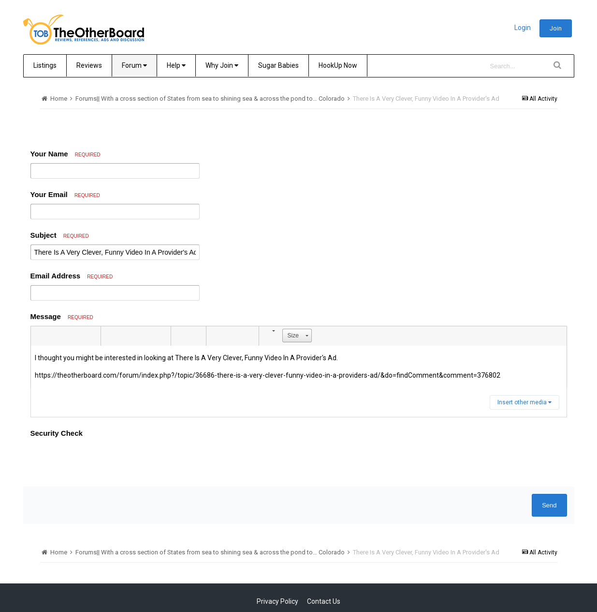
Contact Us (323, 563)
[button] (39, 336)
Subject (59, 235)
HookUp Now (338, 65)
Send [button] (549, 467)
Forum (134, 65)
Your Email (65, 194)
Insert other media (524, 402)
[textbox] (299, 367)
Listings (45, 65)
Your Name (65, 154)
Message (61, 316)
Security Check (56, 433)
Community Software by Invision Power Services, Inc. (298, 595)
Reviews (89, 65)
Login (522, 27)
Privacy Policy (277, 563)
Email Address (71, 276)
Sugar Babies (278, 65)
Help (176, 65)
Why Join (221, 65)
